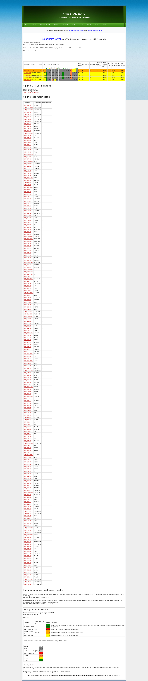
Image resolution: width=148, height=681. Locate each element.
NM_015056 (27, 391)
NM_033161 (27, 459)
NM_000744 (27, 323)
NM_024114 (27, 577)
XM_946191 (27, 152)
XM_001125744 (28, 455)
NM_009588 (27, 286)
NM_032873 (27, 70)
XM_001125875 (28, 579)
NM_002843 (27, 192)
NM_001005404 (28, 535)
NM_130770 (27, 337)
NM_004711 (27, 441)
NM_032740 (27, 300)
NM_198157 (27, 248)
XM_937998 (27, 511)
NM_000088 (27, 180)
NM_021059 (27, 260)
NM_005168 (27, 253)
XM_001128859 (28, 293)
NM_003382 (27, 426)
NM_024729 (27, 175)
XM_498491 (27, 537)
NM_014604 (27, 297)
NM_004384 (27, 243)
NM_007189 (27, 466)
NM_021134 (27, 377)
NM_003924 (27, 464)
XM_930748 (27, 544)
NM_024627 (27, 504)
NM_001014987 (28, 272)
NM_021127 (27, 124)
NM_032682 (27, 431)
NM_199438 (27, 483)
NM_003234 (27, 478)
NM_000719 (27, 553)
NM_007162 (27, 330)
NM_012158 (27, 208)
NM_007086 (27, 159)
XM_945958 (27, 185)
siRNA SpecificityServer (95, 30)
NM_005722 (27, 358)
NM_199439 (27, 488)
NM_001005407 (28, 492)
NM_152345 (27, 405)
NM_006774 (27, 288)
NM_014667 (27, 516)
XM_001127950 (28, 107)
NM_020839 (27, 307)
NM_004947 (27, 424)
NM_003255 (27, 525)
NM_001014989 (28, 269)
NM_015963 (27, 290)
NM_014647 (27, 196)
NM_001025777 (28, 450)
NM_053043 (27, 189)
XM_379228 (27, 581)
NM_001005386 (28, 361)
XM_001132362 (28, 528)
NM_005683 (27, 469)
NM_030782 (27, 255)
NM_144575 (27, 518)
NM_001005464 (28, 262)
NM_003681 (27, 445)
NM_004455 (27, 523)
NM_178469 (27, 171)
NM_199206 (27, 560)
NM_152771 (27, 265)
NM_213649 (27, 567)
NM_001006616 (28, 163)
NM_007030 (27, 142)
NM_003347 (27, 246)
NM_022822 (27, 375)
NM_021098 (27, 495)
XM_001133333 (28, 110)
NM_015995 (27, 318)
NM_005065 (27, 156)
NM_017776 (27, 506)
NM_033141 (27, 203)
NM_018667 (27, 340)
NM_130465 (27, 168)
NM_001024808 (28, 387)
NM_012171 (27, 166)
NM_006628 (27, 140)
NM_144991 (27, 373)
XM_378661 (27, 417)
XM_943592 (27, 530)
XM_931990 (27, 532)
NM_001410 (27, 80)
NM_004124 (27, 145)
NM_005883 (27, 438)
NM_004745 (27, 408)
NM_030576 (27, 551)
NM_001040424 (28, 316)
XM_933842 (27, 121)
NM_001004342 (28, 333)
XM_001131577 (28, 311)
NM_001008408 (28, 187)
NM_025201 (27, 349)
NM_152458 (27, 382)
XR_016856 (27, 75)
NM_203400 (27, 128)
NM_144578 (27, 546)
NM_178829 (27, 201)
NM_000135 (27, 394)
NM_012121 (27, 542)
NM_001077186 (28, 178)
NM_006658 (27, 574)
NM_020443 (27, 232)
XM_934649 (27, 182)
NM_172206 (27, 403)
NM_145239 (27, 220)
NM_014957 (27, 462)
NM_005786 (27, 135)
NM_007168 (27, 473)
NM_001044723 (28, 241)
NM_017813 (27, 565)
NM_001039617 (28, 279)
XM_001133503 (28, 370)
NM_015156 (27, 257)
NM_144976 (27, 173)
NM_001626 (27, 476)
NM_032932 (27, 213)
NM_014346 (27, 283)
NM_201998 (27, 225)
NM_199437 (27, 485)
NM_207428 (27, 138)
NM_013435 (27, 539)
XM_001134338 (28, 443)
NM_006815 (27, 497)
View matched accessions (31, 92)
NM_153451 (27, 112)
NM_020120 (27, 448)
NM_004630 (27, 227)
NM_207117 (27, 342)
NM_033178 (27, 412)
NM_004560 (27, 410)
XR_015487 (27, 77)
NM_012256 (27, 210)
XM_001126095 (28, 314)
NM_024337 (27, 499)
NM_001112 (27, 117)
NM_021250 (27, 326)
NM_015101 (27, 234)
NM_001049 (27, 105)
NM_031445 (27, 199)
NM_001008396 (28, 161)
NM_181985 (27, 328)
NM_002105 (27, 380)
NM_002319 (27, 415)
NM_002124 (27, 229)
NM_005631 (27, 295)
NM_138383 (27, 452)
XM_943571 (27, 114)
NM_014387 (27, 276)
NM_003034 (27, 502)
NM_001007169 (28, 396)
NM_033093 (27, 556)
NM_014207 (27, 434)
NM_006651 (27, 206)
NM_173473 (27, 389)
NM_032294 (27, 401)
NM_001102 (27, 570)
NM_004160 (27, 471)
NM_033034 (27, 558)
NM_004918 (27, 563)
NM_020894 (27, 250)
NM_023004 (27, 281)
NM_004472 (27, 549)
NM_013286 (27, 267)
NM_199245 (27, 344)
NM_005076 (27, 215)
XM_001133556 (28, 133)
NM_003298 (27, 147)
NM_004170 (27, 429)
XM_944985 (27, 584)
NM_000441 (27, 351)
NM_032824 (27, 490)
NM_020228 (27, 481)
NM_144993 (27, 436)
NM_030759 (27, 572)
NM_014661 (27, 347)
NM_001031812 (28, 239)
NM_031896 (27, 368)
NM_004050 (27, 309)
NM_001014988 (28, 274)
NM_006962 (27, 356)
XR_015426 (27, 73)
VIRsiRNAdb (74, 14)
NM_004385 (27, 304)
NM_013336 (27, 457)
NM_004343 (27, 222)
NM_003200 (27, 194)
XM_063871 (27, 513)
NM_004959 (27, 363)
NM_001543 (27, 126)
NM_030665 (27, 365)
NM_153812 (27, 509)
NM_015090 (27, 335)
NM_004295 (27, 149)
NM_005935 (27, 218)
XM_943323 (27, 119)
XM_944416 (27, 419)
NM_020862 (27, 398)
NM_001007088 (28, 354)
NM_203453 (27, 131)
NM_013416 (27, 302)
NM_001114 (27, 422)
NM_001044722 (28, 236)
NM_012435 (27, 520)
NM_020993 (27, 384)
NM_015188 (27, 321)
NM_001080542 (28, 154)
